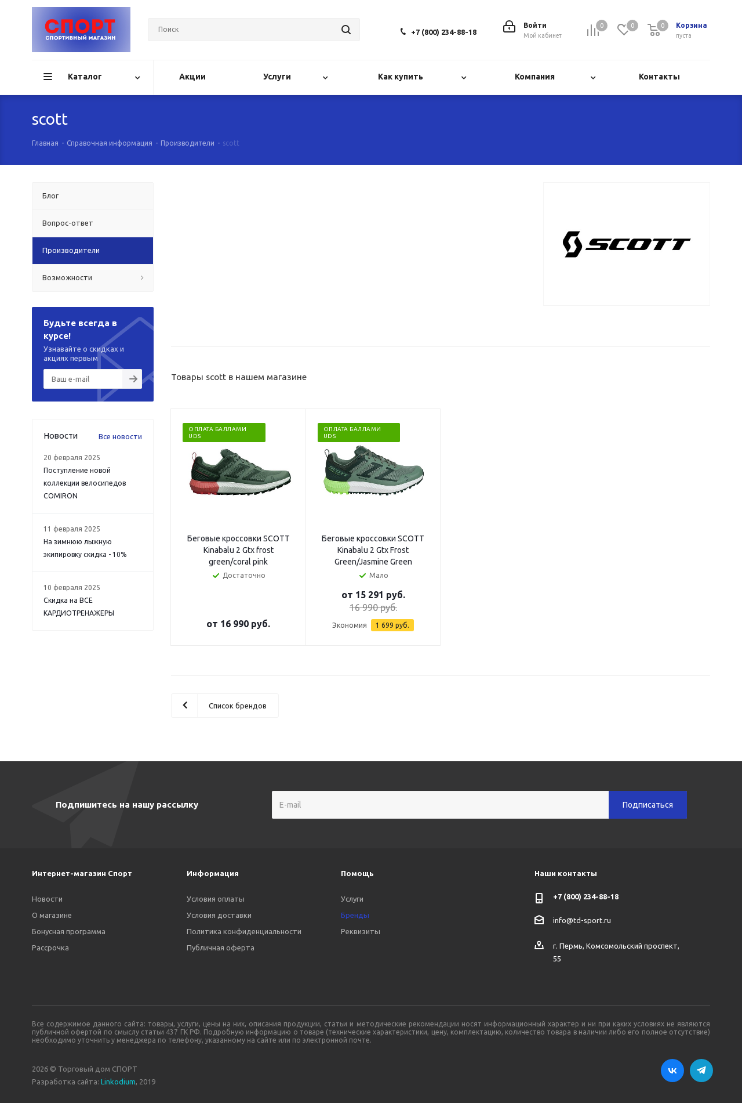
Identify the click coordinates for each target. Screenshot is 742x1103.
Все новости (120, 436)
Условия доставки (219, 915)
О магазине (52, 915)
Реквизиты (360, 931)
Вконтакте (672, 1070)
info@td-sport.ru (582, 920)
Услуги (352, 899)
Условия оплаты (216, 899)
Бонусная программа (69, 931)
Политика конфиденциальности (244, 931)
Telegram (701, 1070)
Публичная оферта (220, 947)
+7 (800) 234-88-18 (444, 32)
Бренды (355, 915)
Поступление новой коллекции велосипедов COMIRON (84, 483)
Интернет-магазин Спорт (82, 873)
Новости (47, 899)
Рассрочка (50, 947)
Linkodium (118, 1081)
